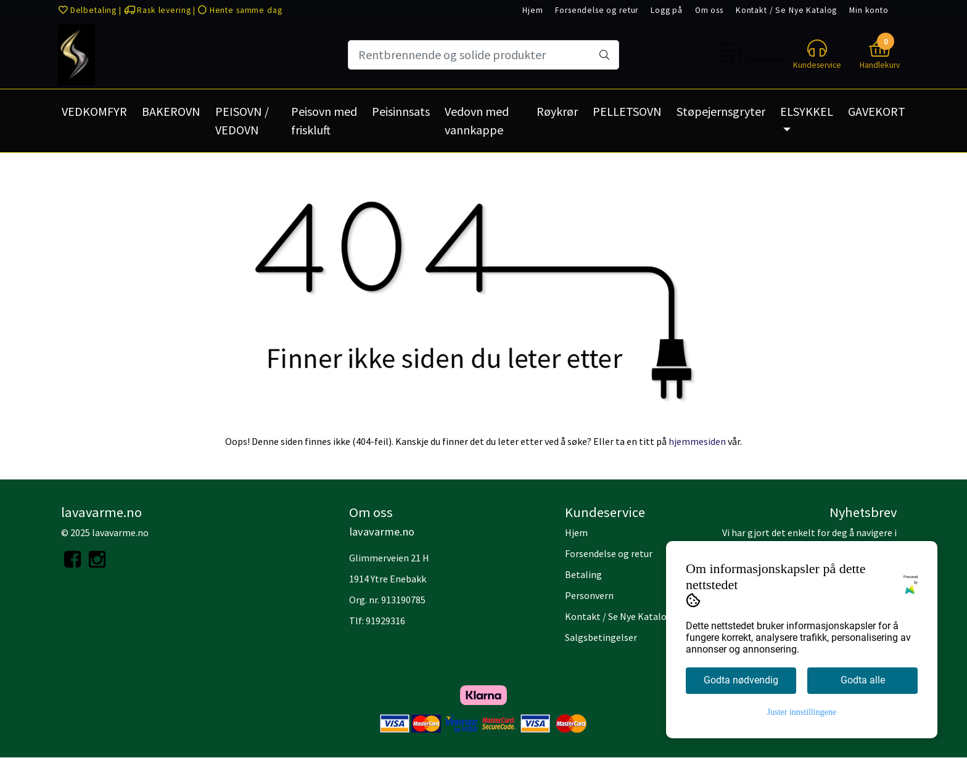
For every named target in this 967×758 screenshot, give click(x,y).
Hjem (532, 10)
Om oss (709, 10)
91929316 (385, 620)
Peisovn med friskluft (324, 120)
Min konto (869, 10)
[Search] (483, 55)
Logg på (667, 10)
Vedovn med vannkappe (477, 120)
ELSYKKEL (806, 111)
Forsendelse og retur (596, 10)
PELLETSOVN (627, 111)
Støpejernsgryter (721, 111)
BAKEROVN (171, 111)
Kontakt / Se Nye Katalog (786, 10)
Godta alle (863, 680)
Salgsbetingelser (601, 637)
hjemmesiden (697, 441)
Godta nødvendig (741, 680)
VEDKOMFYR (94, 111)
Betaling (583, 574)
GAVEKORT (876, 111)
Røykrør (557, 111)
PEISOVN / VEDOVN (242, 120)
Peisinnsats (401, 111)
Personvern (589, 595)
